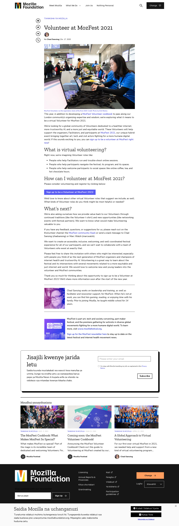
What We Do (71, 5)
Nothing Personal (105, 5)
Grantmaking (84, 489)
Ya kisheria (111, 486)
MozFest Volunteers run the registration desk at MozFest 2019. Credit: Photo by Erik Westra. (76, 111)
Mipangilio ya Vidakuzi (146, 520)
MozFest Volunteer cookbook (97, 113)
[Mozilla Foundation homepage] (29, 6)
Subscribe (145, 376)
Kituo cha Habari (86, 485)
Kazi (108, 472)
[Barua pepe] (33, 495)
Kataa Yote (147, 514)
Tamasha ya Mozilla (55, 18)
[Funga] (176, 506)
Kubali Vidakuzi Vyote (147, 508)
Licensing (83, 472)
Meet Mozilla (55, 5)
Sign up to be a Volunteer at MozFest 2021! (69, 192)
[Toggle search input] (141, 5)
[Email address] (124, 358)
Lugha (139, 484)
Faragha (110, 477)
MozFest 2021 (108, 132)
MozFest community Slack (82, 232)
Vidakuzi (110, 482)
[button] (79, 5)
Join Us (89, 5)
